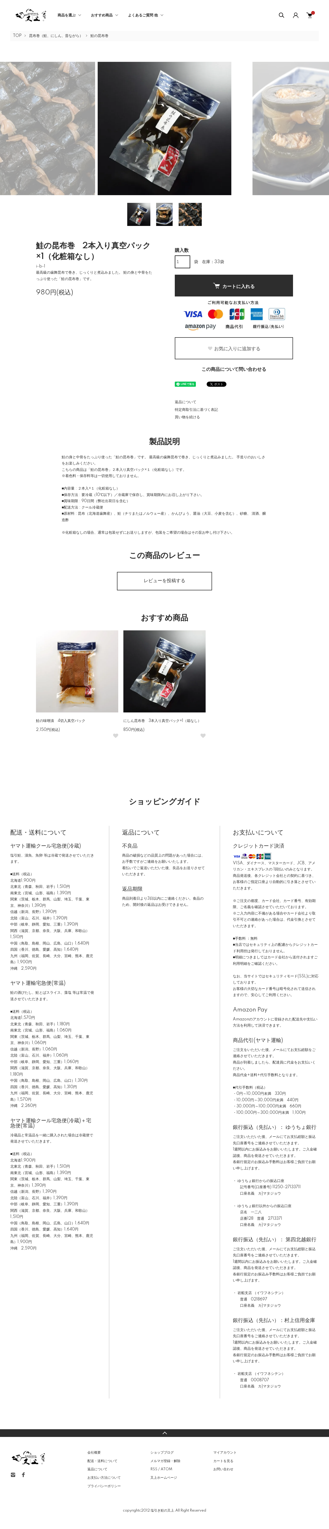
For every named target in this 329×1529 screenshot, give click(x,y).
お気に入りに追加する (233, 348)
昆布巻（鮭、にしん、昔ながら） (56, 36)
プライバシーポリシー (104, 1486)
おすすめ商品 (102, 15)
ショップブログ (162, 1452)
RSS (153, 1469)
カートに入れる (234, 286)
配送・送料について (102, 1461)
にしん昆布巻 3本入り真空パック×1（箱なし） (162, 721)
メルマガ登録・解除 (165, 1461)
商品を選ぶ (67, 15)
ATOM (166, 1469)
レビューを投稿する (164, 580)
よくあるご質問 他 (143, 15)
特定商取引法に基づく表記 (196, 410)
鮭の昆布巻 (99, 36)
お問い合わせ (223, 1469)
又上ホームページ (163, 1478)
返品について (185, 402)
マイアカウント (225, 1452)
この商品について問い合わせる (234, 369)
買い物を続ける (187, 417)
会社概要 (94, 1452)
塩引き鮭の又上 (162, 1510)
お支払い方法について (104, 1478)
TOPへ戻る (164, 1433)
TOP (17, 36)
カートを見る (223, 1461)
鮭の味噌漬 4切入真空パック (60, 721)
